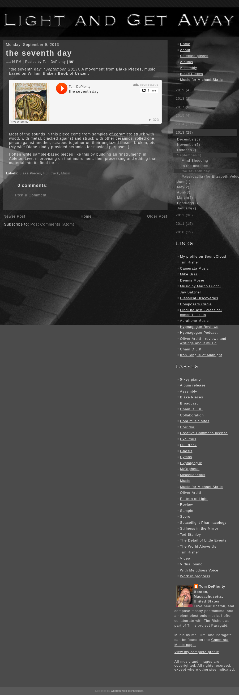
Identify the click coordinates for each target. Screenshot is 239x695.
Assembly (188, 68)
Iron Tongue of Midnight (201, 355)
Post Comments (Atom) (52, 224)
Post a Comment (30, 195)
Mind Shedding (195, 160)
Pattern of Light (194, 499)
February (187, 203)
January (186, 208)
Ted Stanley (190, 534)
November (188, 145)
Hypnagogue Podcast (199, 333)
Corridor (187, 427)
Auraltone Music (194, 321)
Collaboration (192, 415)
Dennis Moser (192, 280)
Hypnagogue (191, 463)
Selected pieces (194, 56)
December (188, 139)
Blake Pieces (30, 173)
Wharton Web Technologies (127, 690)
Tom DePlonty (212, 586)
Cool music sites (195, 421)
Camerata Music (194, 268)
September (189, 155)
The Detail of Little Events (203, 540)
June (184, 182)
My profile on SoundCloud (203, 256)
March (185, 198)
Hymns (186, 457)
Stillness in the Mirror (199, 528)
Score (185, 516)
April (183, 192)
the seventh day (39, 53)
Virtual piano (191, 564)
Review (186, 505)
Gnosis (186, 451)
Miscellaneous (192, 475)
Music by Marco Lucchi (200, 286)
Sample (186, 511)
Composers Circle (196, 304)
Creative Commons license (204, 433)
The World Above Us (198, 546)
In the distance (195, 166)
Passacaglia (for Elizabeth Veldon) (209, 176)
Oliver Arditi (190, 493)
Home (86, 216)
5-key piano (190, 379)
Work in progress (195, 576)
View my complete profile (196, 652)
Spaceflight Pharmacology (203, 523)
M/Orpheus (189, 469)
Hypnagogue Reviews (199, 327)
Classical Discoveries (199, 298)
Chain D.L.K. (191, 349)
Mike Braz (189, 274)
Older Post (157, 216)
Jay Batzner (190, 292)
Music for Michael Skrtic (201, 80)
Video (185, 558)
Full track (51, 173)
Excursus (188, 439)
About (185, 50)
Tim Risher (189, 262)
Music (66, 173)
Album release (193, 385)
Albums (186, 62)
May (183, 187)
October (186, 150)
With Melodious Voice (199, 570)
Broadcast (189, 403)
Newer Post (14, 216)
